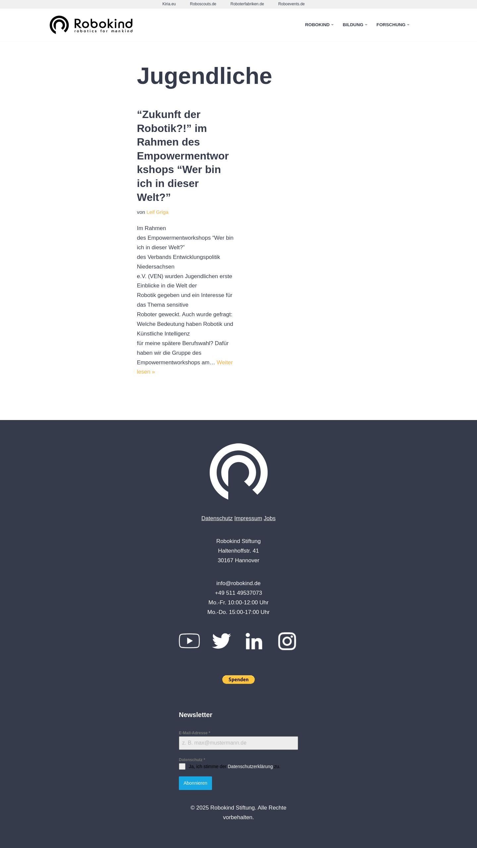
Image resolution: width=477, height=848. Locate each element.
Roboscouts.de (203, 4)
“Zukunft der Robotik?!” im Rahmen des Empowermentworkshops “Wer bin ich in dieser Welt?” (183, 155)
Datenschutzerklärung (250, 766)
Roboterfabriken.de (247, 4)
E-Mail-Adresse (194, 733)
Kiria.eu (169, 4)
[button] (332, 25)
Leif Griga (157, 212)
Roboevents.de (291, 4)
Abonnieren (195, 783)
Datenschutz (217, 518)
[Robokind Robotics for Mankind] (93, 25)
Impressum (248, 518)
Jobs (270, 518)
